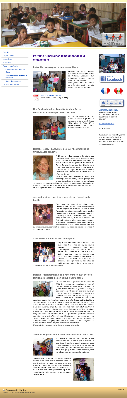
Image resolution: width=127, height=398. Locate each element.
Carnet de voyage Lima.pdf (51, 95)
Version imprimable (11, 390)
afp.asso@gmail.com (106, 124)
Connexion (120, 389)
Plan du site (23, 390)
